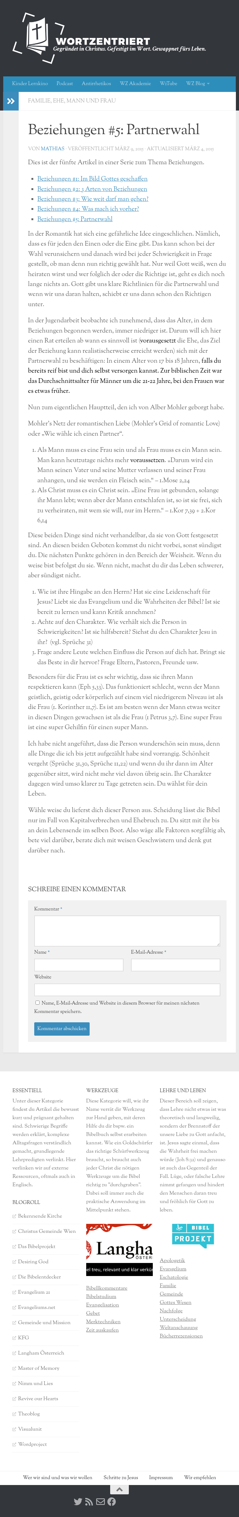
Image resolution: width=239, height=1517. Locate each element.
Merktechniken (103, 1322)
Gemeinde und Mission (44, 1323)
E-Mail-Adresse (148, 952)
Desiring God (33, 1262)
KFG (23, 1338)
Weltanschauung (179, 1328)
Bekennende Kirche (40, 1216)
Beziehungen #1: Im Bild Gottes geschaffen (94, 179)
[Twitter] (78, 1501)
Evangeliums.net (36, 1307)
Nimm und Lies (35, 1384)
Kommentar (48, 909)
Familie (168, 1286)
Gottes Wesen (175, 1302)
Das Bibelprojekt (36, 1247)
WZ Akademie (135, 84)
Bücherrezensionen (181, 1336)
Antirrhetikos (96, 84)
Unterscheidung (178, 1319)
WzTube (168, 84)
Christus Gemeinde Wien (47, 1231)
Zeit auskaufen (102, 1330)
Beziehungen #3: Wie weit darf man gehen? (94, 199)
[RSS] (89, 1501)
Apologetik (172, 1261)
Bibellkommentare (107, 1288)
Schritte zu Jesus (121, 1478)
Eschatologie (174, 1277)
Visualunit (30, 1429)
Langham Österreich (41, 1353)
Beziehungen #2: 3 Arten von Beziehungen (93, 189)
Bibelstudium (101, 1297)
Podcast (65, 84)
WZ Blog (195, 84)
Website (42, 977)
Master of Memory (38, 1368)
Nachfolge (171, 1311)
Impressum (161, 1478)
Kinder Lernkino (30, 84)
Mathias (53, 149)
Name (42, 952)
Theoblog (29, 1414)
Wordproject (32, 1444)
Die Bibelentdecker (39, 1277)
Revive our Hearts (38, 1399)
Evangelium (173, 1269)
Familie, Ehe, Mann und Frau (73, 101)
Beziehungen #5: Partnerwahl (76, 219)
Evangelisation (102, 1305)
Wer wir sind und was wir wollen (57, 1478)
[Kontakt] (100, 1501)
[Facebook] (111, 1501)
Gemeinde (171, 1294)
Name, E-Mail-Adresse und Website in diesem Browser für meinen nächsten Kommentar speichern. (116, 1007)
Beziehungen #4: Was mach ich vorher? (89, 209)
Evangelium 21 (34, 1292)
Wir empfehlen (200, 1478)
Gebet (93, 1313)
